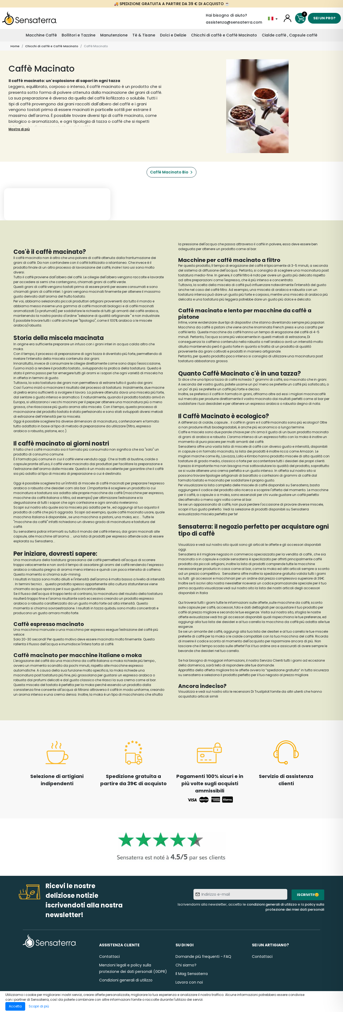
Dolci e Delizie (173, 35)
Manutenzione (114, 35)
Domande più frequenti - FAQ (203, 956)
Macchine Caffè (41, 35)
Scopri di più (39, 1006)
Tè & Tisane (143, 35)
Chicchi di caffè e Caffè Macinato (224, 35)
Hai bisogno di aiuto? (226, 15)
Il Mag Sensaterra (192, 973)
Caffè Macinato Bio (169, 172)
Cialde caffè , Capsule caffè (289, 35)
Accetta (15, 1006)
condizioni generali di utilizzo (272, 904)
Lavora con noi (189, 982)
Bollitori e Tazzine (78, 35)
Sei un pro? (324, 18)
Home (15, 46)
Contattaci (109, 956)
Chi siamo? (186, 965)
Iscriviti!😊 (308, 894)
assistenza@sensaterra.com (234, 22)
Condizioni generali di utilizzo (125, 980)
